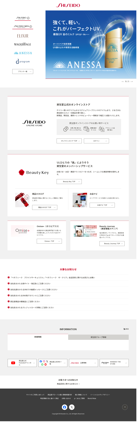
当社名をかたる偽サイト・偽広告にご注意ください (30, 283)
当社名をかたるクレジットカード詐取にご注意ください (32, 307)
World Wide (92, 398)
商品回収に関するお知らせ (67, 384)
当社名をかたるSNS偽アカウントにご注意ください (30, 295)
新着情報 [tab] (37, 337)
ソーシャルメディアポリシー (100, 395)
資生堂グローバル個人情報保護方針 (60, 395)
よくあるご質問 (79, 398)
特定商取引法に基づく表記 (49, 398)
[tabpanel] (68, 345)
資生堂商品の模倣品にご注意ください (25, 301)
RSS (127, 329)
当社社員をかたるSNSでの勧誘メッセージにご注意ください (33, 289)
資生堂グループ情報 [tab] (98, 337)
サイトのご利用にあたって (35, 395)
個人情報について (81, 395)
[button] (123, 81)
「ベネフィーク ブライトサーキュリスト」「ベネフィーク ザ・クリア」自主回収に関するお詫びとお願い (52, 278)
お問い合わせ (66, 398)
